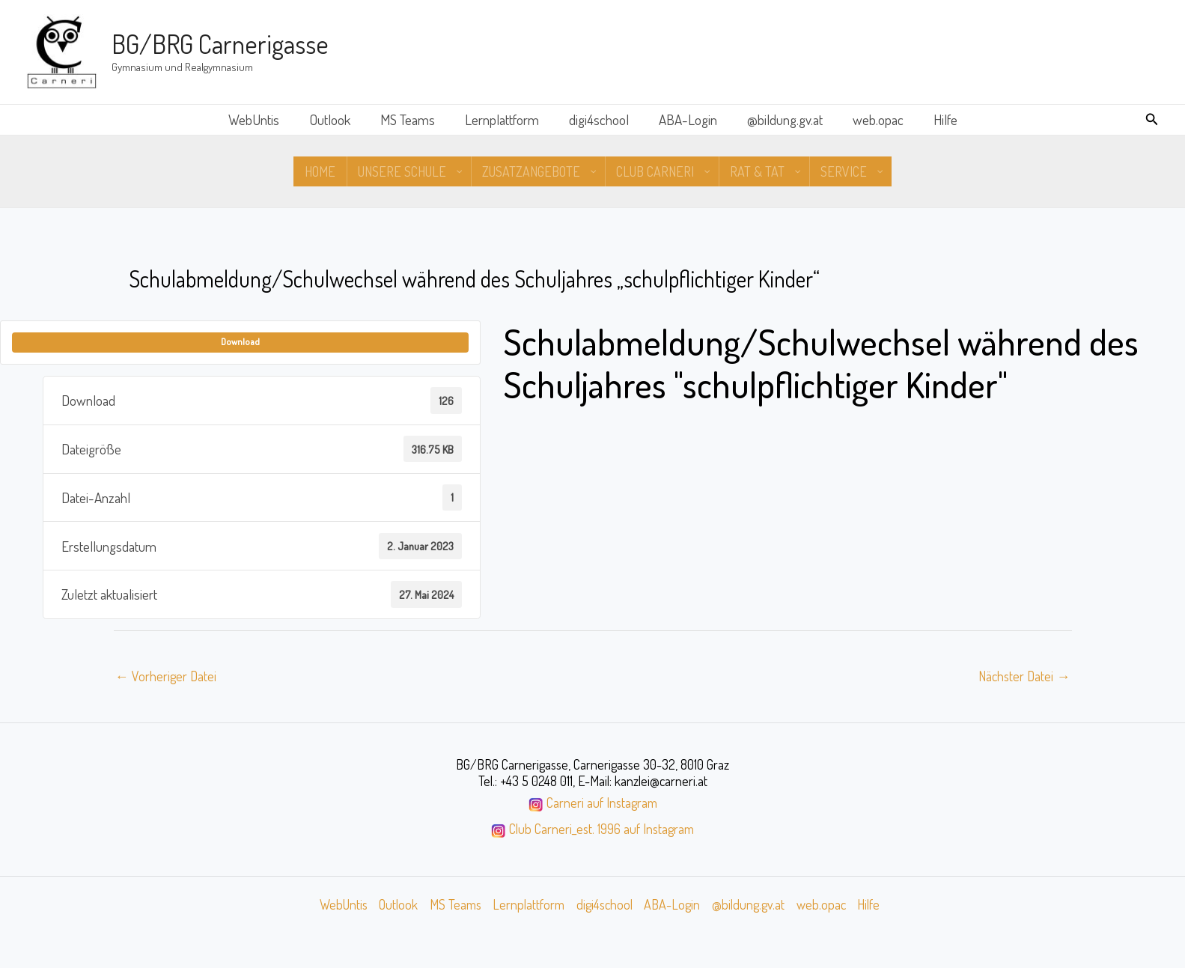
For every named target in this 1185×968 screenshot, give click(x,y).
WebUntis (259, 119)
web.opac (873, 119)
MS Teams (410, 119)
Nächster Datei (1022, 676)
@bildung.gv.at (782, 119)
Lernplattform (503, 119)
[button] (1152, 119)
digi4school (599, 119)
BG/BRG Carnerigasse (220, 43)
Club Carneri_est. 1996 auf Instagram (602, 830)
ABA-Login (686, 119)
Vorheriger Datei (167, 676)
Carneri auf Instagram (601, 804)
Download (240, 342)
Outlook (334, 119)
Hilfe (939, 119)
